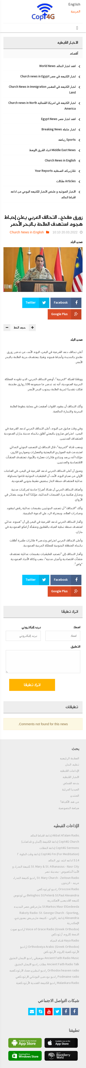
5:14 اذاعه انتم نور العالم (63, 860)
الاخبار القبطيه (71, 777)
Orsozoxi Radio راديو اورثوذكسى (58, 889)
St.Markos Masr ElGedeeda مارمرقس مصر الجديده (46, 907)
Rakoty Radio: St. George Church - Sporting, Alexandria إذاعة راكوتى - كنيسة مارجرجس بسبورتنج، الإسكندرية (46, 918)
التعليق (75, 646)
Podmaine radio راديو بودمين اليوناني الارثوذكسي (47, 977)
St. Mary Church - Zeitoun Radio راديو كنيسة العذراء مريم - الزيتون (46, 880)
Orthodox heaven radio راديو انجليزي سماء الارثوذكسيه (44, 970)
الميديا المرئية (70, 789)
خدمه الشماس (71, 783)
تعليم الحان (72, 765)
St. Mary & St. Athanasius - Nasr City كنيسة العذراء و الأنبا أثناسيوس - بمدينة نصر (45, 869)
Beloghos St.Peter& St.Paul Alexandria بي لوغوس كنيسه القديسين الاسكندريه (46, 898)
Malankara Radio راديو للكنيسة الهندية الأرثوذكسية (47, 983)
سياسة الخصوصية (68, 808)
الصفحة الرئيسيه (69, 758)
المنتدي (74, 796)
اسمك (76, 627)
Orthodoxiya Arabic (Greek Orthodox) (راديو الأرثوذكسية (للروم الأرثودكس (49, 949)
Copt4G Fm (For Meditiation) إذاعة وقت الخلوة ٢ (48, 854)
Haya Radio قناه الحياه (64, 941)
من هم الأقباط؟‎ (69, 802)
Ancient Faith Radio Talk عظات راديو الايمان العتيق (47, 964)
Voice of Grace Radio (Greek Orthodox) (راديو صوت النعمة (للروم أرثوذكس (44, 931)
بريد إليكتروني (31, 627)
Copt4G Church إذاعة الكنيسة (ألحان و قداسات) (50, 842)
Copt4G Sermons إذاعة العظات (59, 848)
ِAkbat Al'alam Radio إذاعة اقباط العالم (54, 835)
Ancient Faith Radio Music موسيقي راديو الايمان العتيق (44, 958)
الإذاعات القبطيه (69, 771)
